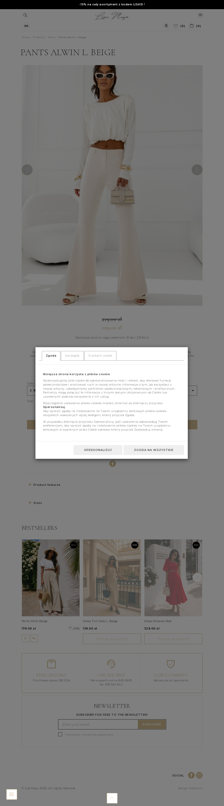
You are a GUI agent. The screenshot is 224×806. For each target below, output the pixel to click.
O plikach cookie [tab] (100, 355)
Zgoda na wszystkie (154, 450)
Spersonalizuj (98, 450)
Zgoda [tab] (51, 355)
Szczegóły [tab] (72, 355)
